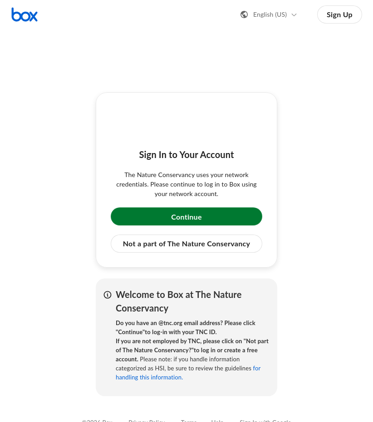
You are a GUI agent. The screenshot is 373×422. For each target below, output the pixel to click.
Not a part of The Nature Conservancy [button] (186, 243)
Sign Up (340, 14)
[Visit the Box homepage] (24, 14)
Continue (186, 216)
